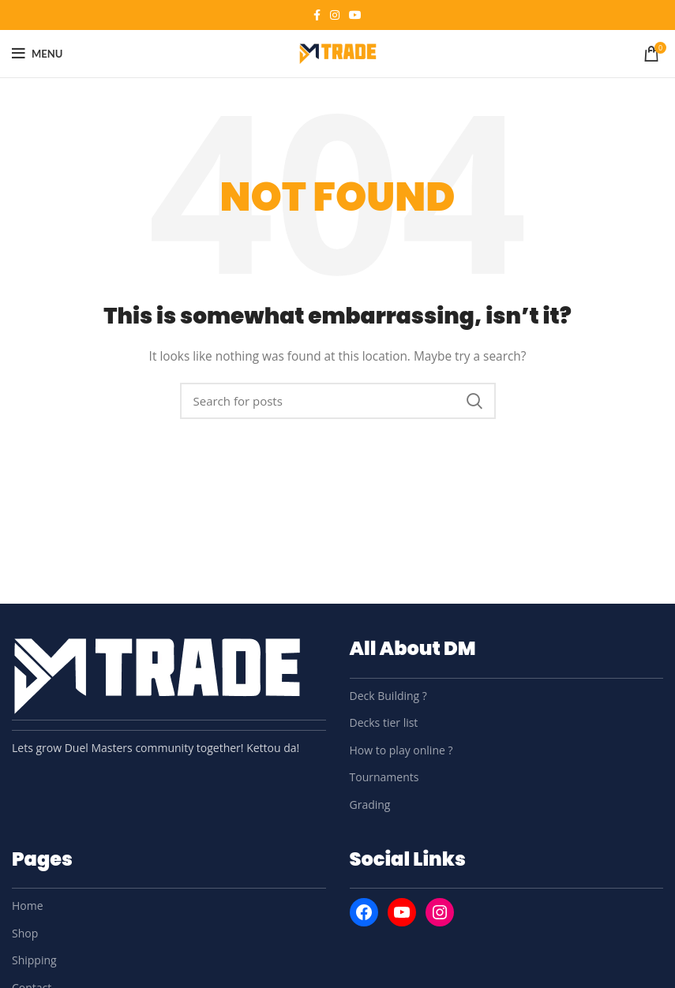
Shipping (34, 959)
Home (27, 905)
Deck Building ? (388, 695)
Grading (370, 804)
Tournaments (384, 776)
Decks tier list (384, 722)
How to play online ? (401, 750)
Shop (25, 933)
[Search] (338, 401)
